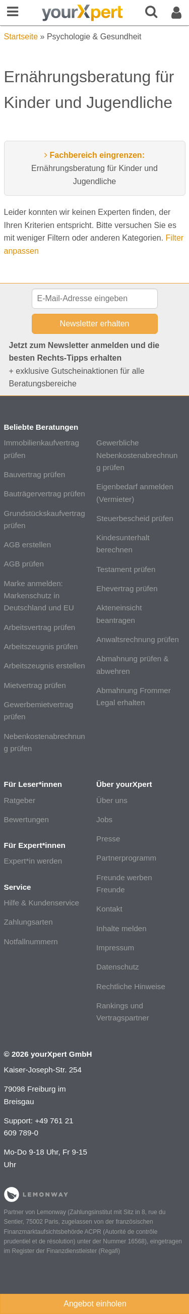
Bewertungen (26, 819)
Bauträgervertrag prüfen (44, 493)
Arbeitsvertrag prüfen (40, 627)
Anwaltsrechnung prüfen (137, 639)
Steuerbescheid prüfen (134, 518)
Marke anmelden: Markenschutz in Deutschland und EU (39, 595)
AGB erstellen (27, 544)
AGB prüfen (24, 563)
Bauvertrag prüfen (35, 474)
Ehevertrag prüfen (127, 588)
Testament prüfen (125, 569)
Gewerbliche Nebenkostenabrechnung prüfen (136, 455)
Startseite (21, 36)
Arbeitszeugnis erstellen (44, 665)
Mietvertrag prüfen (35, 685)
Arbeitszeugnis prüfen (41, 646)
